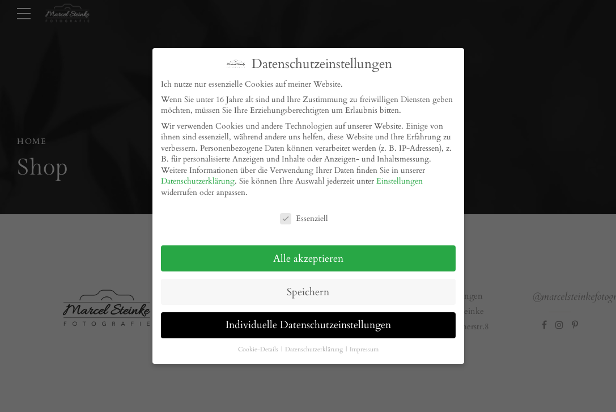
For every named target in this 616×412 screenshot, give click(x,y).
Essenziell (304, 213)
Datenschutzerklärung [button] (315, 345)
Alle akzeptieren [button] (308, 253)
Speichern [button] (308, 286)
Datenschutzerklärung (198, 176)
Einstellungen (399, 176)
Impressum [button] (364, 345)
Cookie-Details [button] (259, 345)
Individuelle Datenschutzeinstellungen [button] (308, 319)
